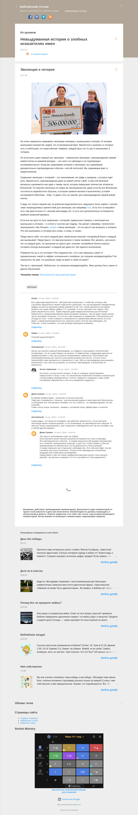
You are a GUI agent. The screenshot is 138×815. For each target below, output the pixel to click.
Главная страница (29, 718)
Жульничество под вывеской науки (58, 275)
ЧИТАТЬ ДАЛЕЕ (109, 562)
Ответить (36, 327)
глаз (89, 207)
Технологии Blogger (69, 799)
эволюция (32, 287)
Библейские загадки (32, 634)
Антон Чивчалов (48, 369)
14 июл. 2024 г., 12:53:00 (49, 298)
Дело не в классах (31, 571)
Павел (34, 333)
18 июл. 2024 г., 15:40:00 (68, 369)
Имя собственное (31, 666)
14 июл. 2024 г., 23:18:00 (49, 333)
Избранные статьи (76, 11)
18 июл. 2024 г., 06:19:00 (55, 347)
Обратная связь (28, 723)
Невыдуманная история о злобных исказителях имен (53, 41)
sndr (79, 804)
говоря (52, 227)
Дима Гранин (38, 394)
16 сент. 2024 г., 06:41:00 (64, 432)
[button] (116, 39)
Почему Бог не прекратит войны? (41, 602)
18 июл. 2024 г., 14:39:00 (55, 417)
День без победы (31, 539)
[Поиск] (121, 6)
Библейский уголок (34, 6)
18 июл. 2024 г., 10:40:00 (56, 394)
